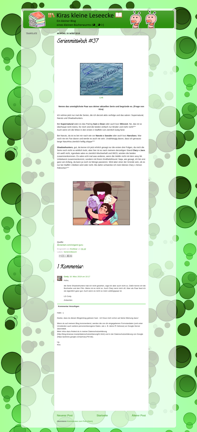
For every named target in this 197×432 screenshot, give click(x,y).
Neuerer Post (65, 415)
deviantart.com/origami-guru (70, 245)
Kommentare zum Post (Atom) (80, 421)
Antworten (68, 300)
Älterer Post (139, 415)
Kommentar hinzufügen (68, 306)
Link (101, 97)
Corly (66, 276)
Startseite (102, 415)
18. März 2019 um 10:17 (80, 276)
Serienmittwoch (70, 252)
